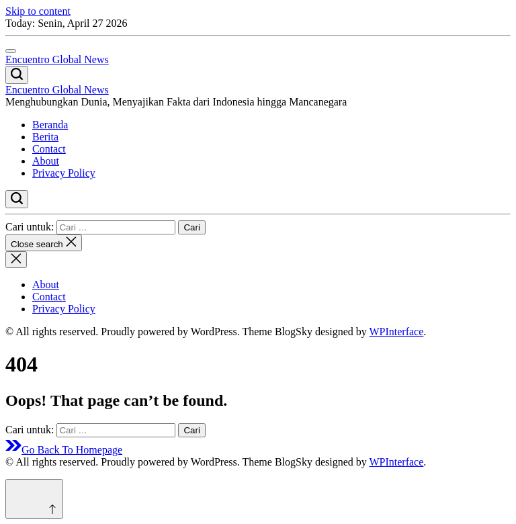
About (45, 161)
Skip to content (38, 11)
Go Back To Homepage (63, 449)
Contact (49, 149)
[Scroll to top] (34, 499)
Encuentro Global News (57, 59)
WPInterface (396, 331)
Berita (45, 136)
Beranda (50, 124)
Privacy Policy (63, 173)
